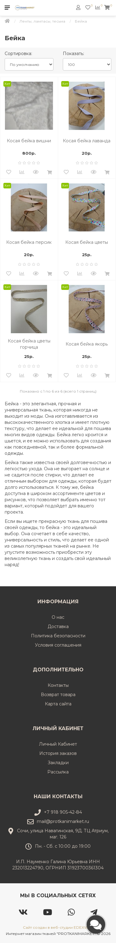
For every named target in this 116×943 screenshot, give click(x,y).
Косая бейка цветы (86, 242)
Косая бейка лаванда (86, 141)
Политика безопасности (58, 636)
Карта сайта (58, 704)
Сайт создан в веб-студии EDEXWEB (58, 927)
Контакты (58, 685)
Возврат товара (58, 694)
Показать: (73, 53)
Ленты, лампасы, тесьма (42, 21)
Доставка (58, 626)
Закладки (58, 762)
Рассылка (58, 772)
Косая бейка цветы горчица (29, 344)
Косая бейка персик (29, 242)
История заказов (58, 753)
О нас (58, 617)
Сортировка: (18, 53)
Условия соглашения (58, 645)
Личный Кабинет (58, 744)
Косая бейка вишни (29, 141)
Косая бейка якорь (87, 344)
